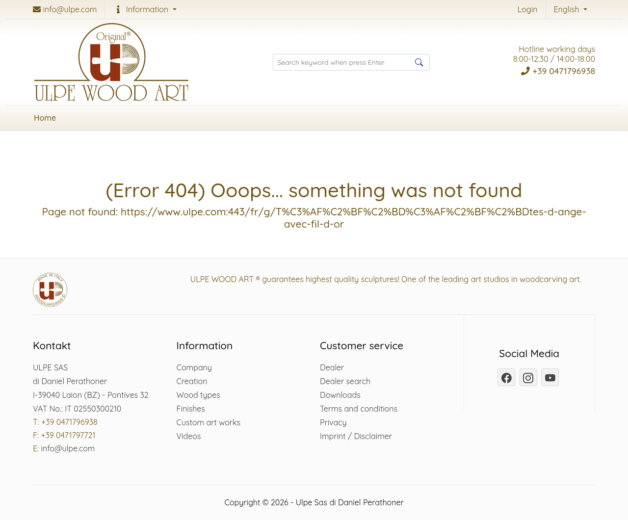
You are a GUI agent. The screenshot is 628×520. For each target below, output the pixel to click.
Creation (192, 381)
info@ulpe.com (68, 448)
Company (194, 367)
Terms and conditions (358, 409)
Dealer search (345, 381)
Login (528, 9)
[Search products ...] (351, 62)
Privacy (333, 422)
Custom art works (209, 422)
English (567, 9)
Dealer (332, 367)
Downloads (340, 395)
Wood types (198, 395)
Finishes (191, 409)
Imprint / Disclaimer (356, 436)
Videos (189, 436)
